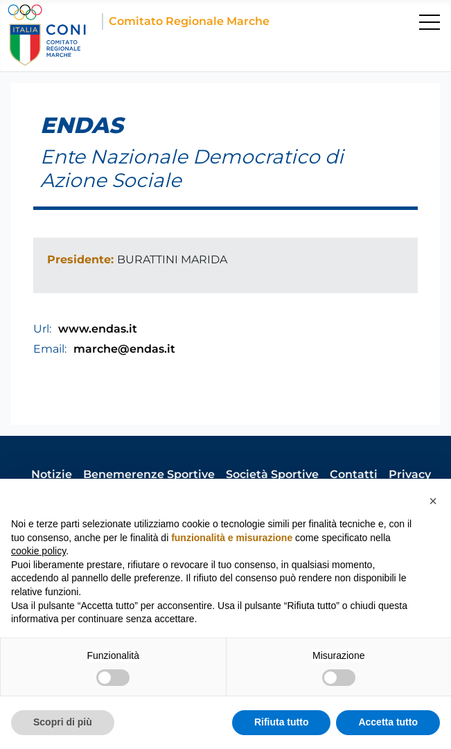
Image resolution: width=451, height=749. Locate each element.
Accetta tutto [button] (388, 722)
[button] (433, 501)
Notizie (51, 474)
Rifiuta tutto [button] (281, 722)
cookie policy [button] (38, 550)
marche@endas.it (124, 348)
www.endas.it (97, 328)
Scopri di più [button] (62, 722)
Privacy (410, 474)
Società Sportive (272, 474)
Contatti (354, 474)
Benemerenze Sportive (149, 474)
